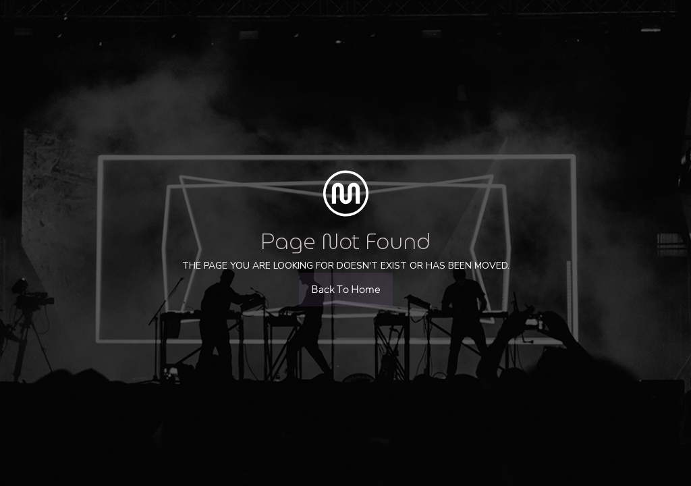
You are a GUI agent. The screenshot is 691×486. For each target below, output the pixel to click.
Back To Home (346, 289)
